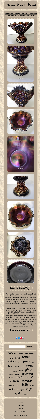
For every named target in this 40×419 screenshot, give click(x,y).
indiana (21, 353)
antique (12, 361)
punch (27, 357)
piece (21, 371)
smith (12, 389)
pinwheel (29, 377)
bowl (29, 365)
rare (18, 385)
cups (29, 389)
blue (33, 362)
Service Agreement (20, 415)
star (10, 371)
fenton (26, 394)
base (17, 366)
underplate (20, 377)
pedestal (26, 362)
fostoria (15, 371)
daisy (32, 385)
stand (17, 358)
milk (11, 358)
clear (17, 374)
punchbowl (29, 353)
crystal (18, 393)
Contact (20, 408)
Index (21, 402)
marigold (20, 390)
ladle (25, 384)
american (27, 373)
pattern (11, 374)
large (10, 366)
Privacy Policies (20, 412)
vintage (14, 380)
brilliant (12, 353)
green (19, 362)
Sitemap (21, 405)
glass (28, 370)
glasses (11, 377)
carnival (27, 380)
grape (22, 366)
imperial (11, 385)
